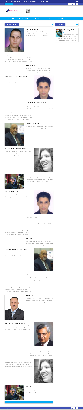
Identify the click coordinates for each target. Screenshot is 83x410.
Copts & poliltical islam (46, 18)
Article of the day (29, 18)
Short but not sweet (58, 18)
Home (8, 18)
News (12, 18)
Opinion (37, 18)
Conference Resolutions (48, 408)
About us (56, 408)
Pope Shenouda (19, 18)
